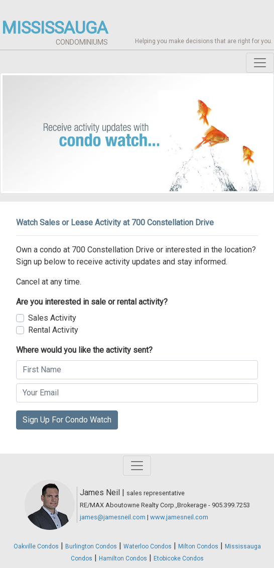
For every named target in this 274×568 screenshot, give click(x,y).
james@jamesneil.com (113, 517)
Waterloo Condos (147, 546)
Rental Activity (53, 330)
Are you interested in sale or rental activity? (92, 302)
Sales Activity (52, 318)
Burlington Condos (91, 546)
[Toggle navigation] (260, 63)
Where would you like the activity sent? (84, 350)
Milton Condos (198, 546)
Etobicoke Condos (179, 558)
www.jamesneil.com (179, 517)
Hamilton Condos (123, 558)
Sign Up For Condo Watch (67, 419)
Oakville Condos (36, 546)
